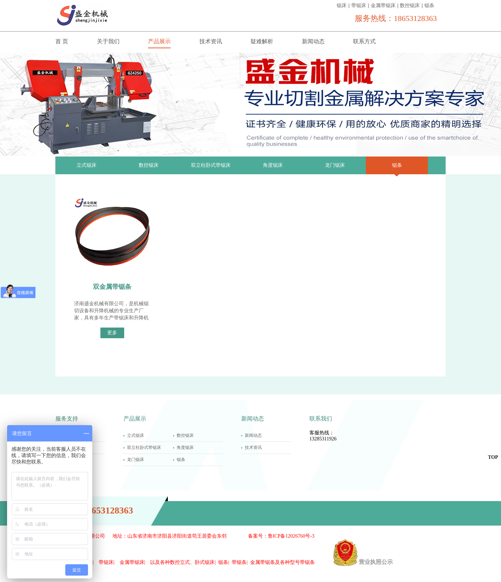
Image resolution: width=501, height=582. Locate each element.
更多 (112, 332)
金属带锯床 (383, 5)
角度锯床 (273, 165)
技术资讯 (210, 41)
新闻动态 (313, 41)
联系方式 (364, 41)
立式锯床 (87, 165)
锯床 (342, 5)
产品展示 (159, 41)
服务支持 (66, 419)
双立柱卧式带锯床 (211, 165)
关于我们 (108, 41)
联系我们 (320, 419)
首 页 (61, 41)
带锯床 (358, 5)
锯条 (429, 5)
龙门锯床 (335, 165)
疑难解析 (261, 41)
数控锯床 (410, 5)
